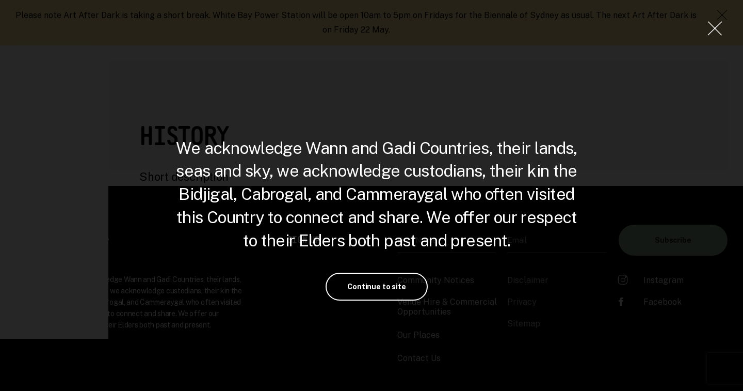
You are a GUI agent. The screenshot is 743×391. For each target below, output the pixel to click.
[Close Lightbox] (714, 28)
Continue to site (376, 287)
